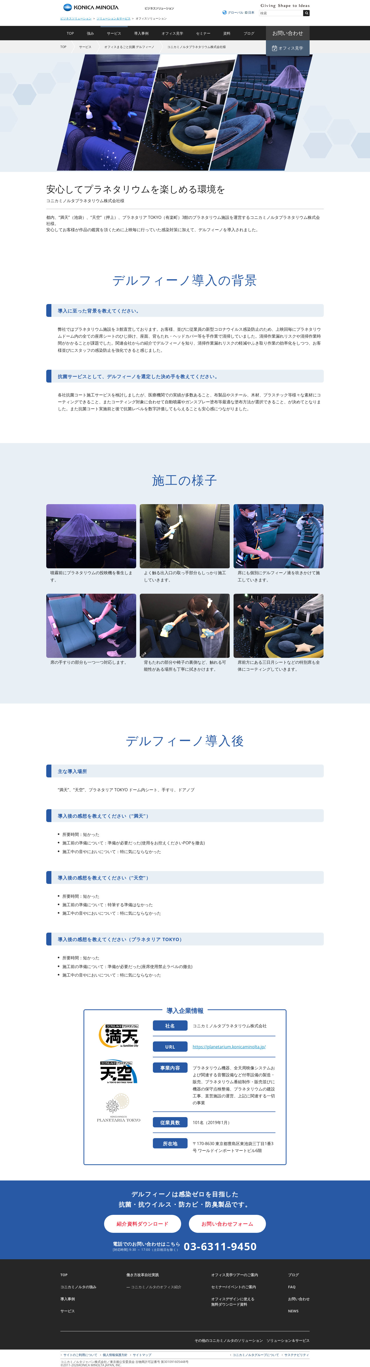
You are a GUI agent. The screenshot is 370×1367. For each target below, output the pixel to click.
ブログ (249, 33)
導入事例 (141, 33)
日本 (251, 12)
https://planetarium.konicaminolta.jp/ (229, 1047)
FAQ (291, 1286)
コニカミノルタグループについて (256, 1355)
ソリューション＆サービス (114, 18)
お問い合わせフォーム (227, 1223)
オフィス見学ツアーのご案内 (234, 1274)
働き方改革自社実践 (142, 1274)
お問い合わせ (299, 1298)
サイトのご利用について (80, 1355)
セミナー (203, 33)
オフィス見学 (172, 33)
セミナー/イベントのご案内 (233, 1286)
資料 (226, 33)
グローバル (235, 12)
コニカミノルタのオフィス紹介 (156, 1286)
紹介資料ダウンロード (142, 1223)
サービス (114, 33)
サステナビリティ (296, 1355)
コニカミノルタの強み (78, 1286)
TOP (70, 33)
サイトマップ (142, 1355)
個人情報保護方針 (115, 1355)
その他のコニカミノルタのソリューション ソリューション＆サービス (252, 1340)
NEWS (293, 1311)
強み (90, 33)
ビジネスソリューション (75, 18)
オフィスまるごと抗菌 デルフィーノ (129, 47)
